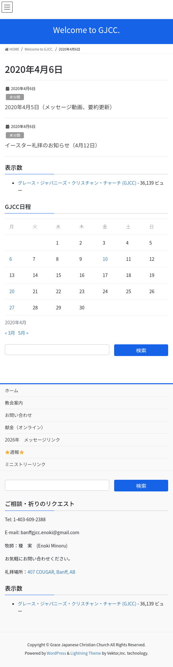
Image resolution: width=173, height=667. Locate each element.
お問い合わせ (18, 415)
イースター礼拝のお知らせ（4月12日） (56, 145)
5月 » (23, 332)
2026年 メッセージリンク (32, 439)
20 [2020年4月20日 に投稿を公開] (12, 291)
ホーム (11, 390)
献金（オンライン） (25, 427)
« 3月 (10, 332)
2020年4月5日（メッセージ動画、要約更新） (60, 107)
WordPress (56, 653)
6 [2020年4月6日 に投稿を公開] (10, 259)
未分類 (14, 96)
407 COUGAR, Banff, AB (51, 572)
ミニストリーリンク (27, 464)
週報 (14, 452)
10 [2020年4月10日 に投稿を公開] (105, 259)
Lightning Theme (85, 653)
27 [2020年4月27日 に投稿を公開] (12, 307)
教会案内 (14, 402)
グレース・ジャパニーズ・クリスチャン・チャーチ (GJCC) (77, 182)
